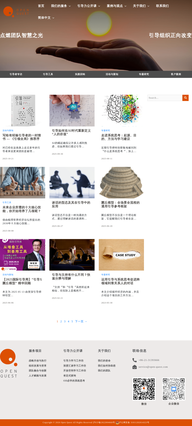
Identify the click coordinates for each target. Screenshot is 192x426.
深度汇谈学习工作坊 (75, 366)
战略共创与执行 (38, 360)
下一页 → (81, 321)
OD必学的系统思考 (74, 382)
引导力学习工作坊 (74, 360)
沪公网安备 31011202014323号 (132, 422)
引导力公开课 (73, 350)
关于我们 (104, 350)
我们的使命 (104, 360)
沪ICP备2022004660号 (104, 422)
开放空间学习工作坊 (75, 371)
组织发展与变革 (38, 366)
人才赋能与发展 (38, 377)
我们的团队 (104, 371)
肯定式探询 (70, 377)
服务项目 (35, 350)
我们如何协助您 (107, 366)
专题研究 (144, 74)
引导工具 (48, 74)
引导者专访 (16, 74)
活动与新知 (112, 74)
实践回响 (80, 74)
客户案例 (176, 74)
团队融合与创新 (38, 371)
